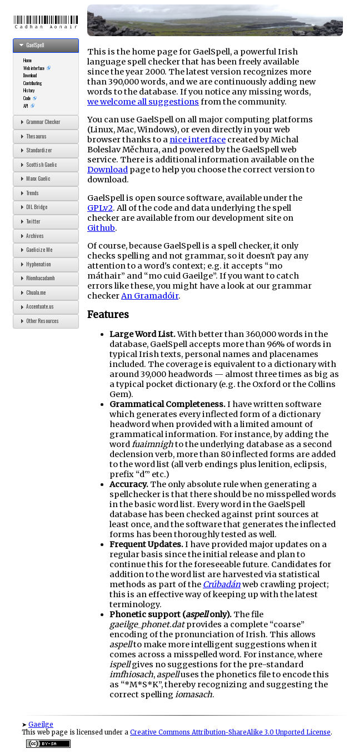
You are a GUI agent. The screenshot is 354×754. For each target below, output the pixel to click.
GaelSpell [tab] (30, 45)
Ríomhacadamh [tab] (35, 278)
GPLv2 (100, 208)
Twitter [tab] (28, 221)
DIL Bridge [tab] (32, 206)
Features (108, 315)
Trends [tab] (28, 192)
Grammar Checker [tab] (38, 121)
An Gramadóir (149, 296)
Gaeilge (40, 724)
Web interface (33, 68)
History (28, 90)
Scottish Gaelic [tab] (37, 164)
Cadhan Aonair (46, 22)
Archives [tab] (30, 235)
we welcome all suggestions (143, 102)
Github (101, 228)
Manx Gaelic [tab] (33, 178)
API (25, 105)
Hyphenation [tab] (34, 264)
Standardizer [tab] (34, 150)
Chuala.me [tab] (31, 292)
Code (27, 98)
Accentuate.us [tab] (35, 306)
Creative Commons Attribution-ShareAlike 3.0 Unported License (230, 732)
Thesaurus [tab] (32, 136)
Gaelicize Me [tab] (34, 249)
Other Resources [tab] (38, 320)
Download (30, 75)
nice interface (197, 140)
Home (27, 60)
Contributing (32, 83)
